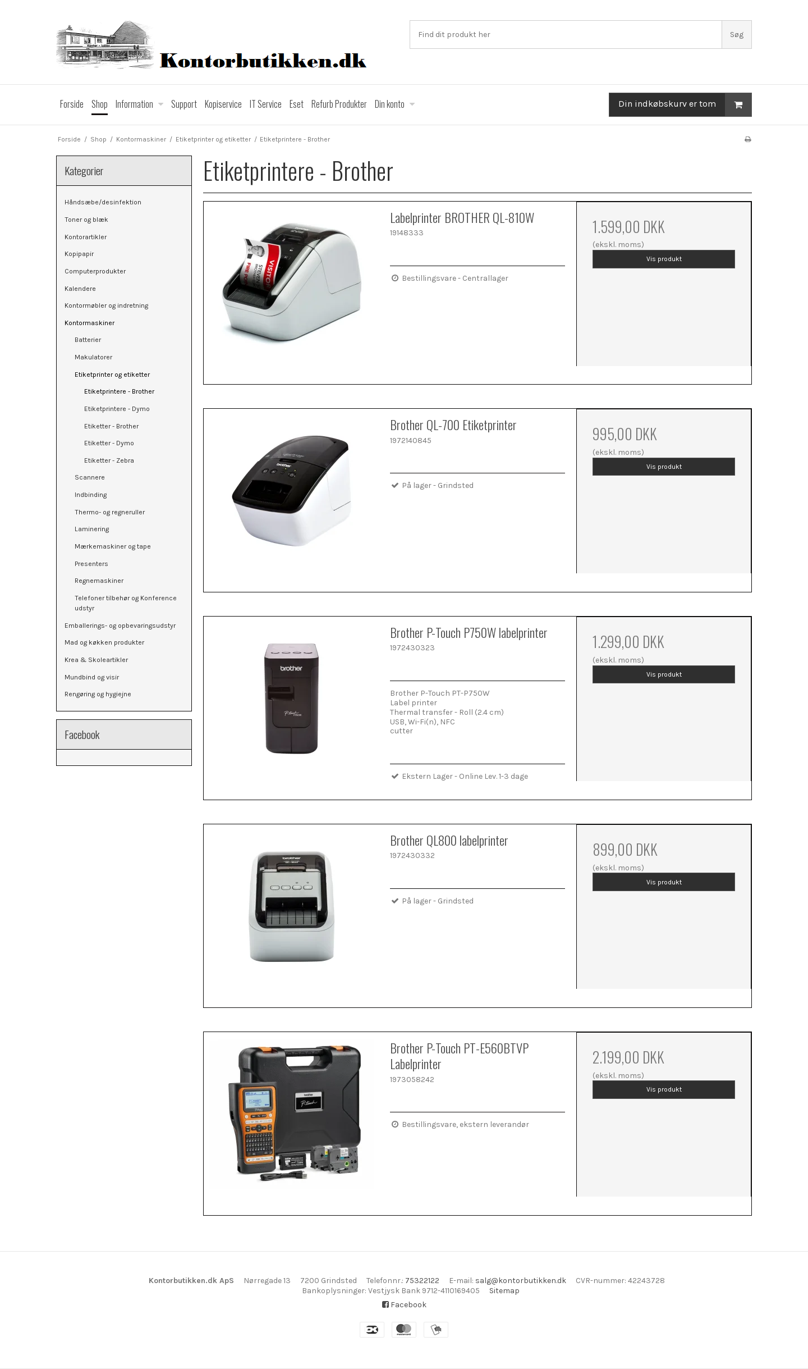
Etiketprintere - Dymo (117, 409)
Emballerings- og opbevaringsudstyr (120, 625)
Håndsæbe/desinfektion (103, 202)
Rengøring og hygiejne (98, 694)
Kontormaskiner (89, 323)
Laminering (92, 529)
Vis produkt (664, 259)
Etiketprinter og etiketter (112, 374)
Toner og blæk (86, 219)
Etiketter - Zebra (109, 460)
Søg (736, 34)
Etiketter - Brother (111, 426)
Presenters (91, 564)
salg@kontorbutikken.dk (520, 1280)
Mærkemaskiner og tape (113, 546)
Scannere (90, 477)
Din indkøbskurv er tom (684, 104)
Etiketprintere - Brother (119, 391)
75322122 (422, 1280)
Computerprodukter (95, 271)
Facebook (404, 1304)
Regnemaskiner (99, 581)
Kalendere (80, 289)
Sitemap (504, 1290)
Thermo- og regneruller (110, 512)
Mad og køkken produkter (104, 642)
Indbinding (91, 495)
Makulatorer (93, 357)
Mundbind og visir (92, 677)
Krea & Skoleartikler (96, 660)
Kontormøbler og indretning (106, 305)
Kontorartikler (86, 237)
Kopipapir (79, 254)
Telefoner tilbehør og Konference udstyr (126, 603)
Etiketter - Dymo (109, 443)
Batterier (88, 340)
